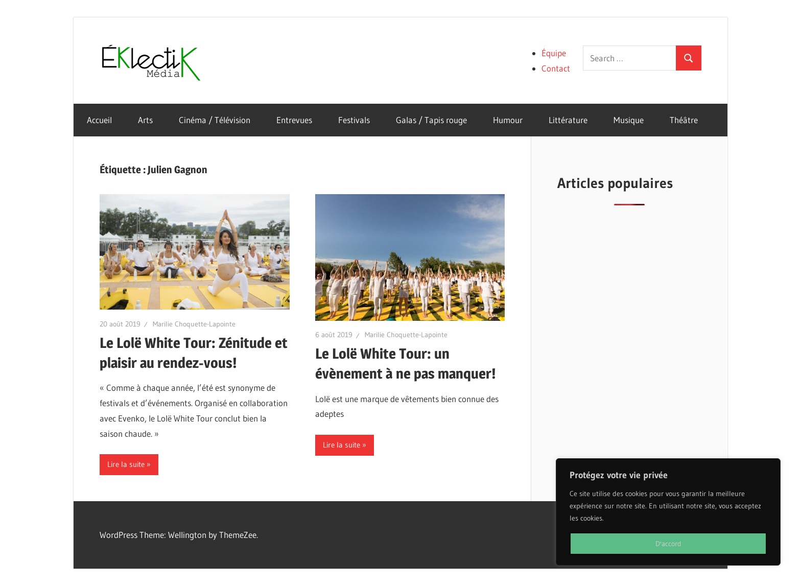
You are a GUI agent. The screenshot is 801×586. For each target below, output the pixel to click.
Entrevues (294, 119)
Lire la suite (126, 464)
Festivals (354, 119)
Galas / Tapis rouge (431, 119)
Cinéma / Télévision (214, 119)
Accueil (99, 119)
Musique (629, 119)
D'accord (668, 543)
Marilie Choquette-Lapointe (194, 324)
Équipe (553, 53)
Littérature (568, 119)
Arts (145, 119)
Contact (555, 68)
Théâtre (684, 119)
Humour (508, 119)
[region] (668, 512)
